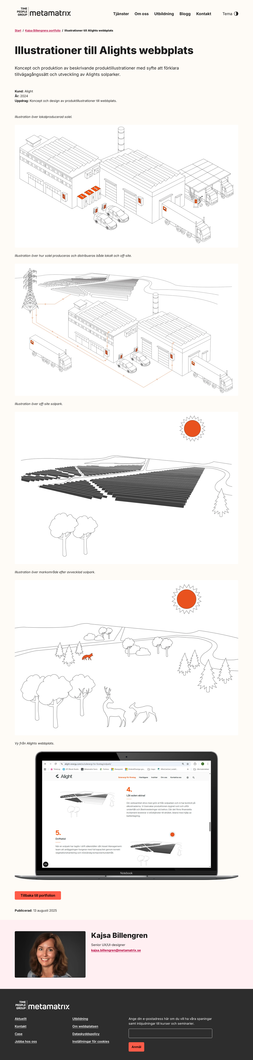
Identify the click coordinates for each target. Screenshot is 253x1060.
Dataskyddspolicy (86, 1034)
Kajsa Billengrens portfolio (43, 30)
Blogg (185, 14)
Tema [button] (230, 14)
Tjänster (121, 14)
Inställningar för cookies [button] (90, 1041)
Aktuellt (21, 1019)
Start (18, 30)
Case (18, 1034)
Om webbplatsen (85, 1026)
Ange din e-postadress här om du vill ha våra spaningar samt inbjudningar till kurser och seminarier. (170, 1021)
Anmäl (136, 1047)
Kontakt (203, 14)
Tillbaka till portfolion (38, 895)
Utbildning (164, 14)
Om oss (142, 14)
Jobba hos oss (26, 1041)
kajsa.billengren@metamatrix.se (116, 950)
